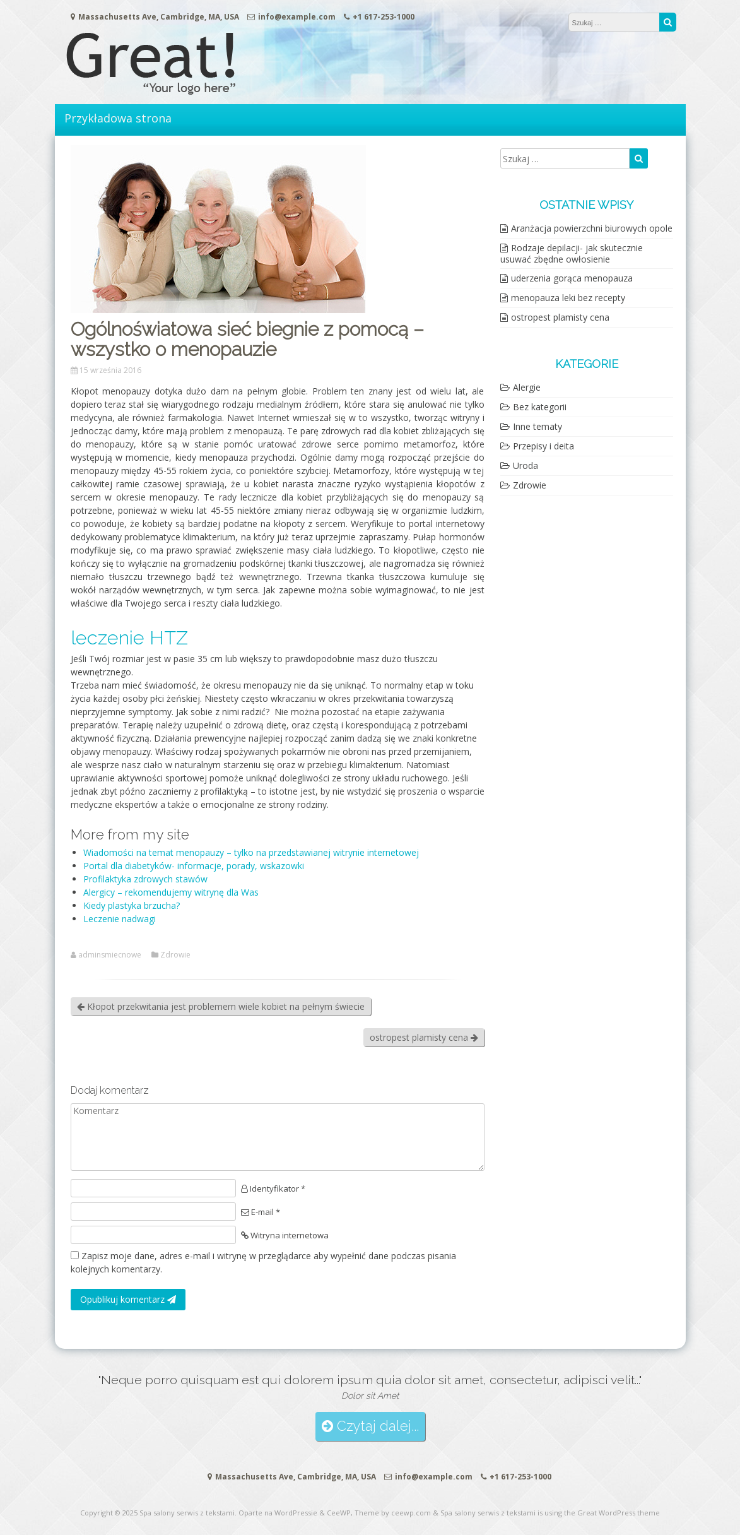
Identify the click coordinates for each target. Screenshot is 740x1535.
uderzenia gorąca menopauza (572, 278)
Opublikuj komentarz (128, 1299)
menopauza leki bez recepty (568, 298)
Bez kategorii (540, 407)
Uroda (525, 465)
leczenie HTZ (129, 637)
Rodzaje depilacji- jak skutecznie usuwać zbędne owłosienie (571, 253)
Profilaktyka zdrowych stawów (145, 879)
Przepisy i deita (543, 446)
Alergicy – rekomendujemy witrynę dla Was (171, 892)
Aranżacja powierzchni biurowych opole (591, 228)
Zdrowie (175, 955)
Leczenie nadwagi (119, 919)
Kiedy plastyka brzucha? (131, 905)
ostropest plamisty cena (424, 1037)
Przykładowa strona (118, 118)
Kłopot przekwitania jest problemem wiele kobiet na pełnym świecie (221, 1006)
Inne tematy (537, 426)
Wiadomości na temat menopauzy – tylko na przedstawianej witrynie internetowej (251, 852)
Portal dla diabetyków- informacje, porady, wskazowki (193, 866)
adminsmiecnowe (109, 955)
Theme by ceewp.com (393, 1512)
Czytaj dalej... (370, 1426)
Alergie (527, 387)
